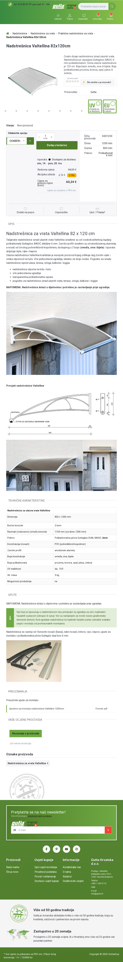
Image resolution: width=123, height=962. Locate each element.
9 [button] (49, 111)
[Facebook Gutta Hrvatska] (46, 849)
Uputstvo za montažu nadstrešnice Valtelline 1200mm (36, 708)
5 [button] (5, 111)
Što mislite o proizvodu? (99, 82)
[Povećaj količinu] (52, 137)
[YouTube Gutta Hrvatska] (66, 849)
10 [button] (60, 111)
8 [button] (38, 111)
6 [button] (16, 111)
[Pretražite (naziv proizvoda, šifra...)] (97, 6)
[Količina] (45, 137)
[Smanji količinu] (39, 137)
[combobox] (20, 141)
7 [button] (27, 111)
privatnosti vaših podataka (40, 816)
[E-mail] (58, 830)
